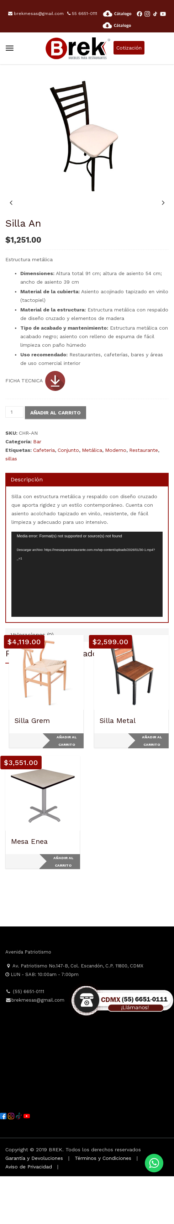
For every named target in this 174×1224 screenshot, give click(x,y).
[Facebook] (4, 1163)
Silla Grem (32, 768)
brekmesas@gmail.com (36, 13)
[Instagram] (12, 1163)
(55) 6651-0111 (24, 1039)
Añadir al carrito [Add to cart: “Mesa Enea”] (63, 909)
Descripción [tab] (27, 527)
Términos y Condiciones (103, 1206)
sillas (11, 506)
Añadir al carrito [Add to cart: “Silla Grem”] (67, 788)
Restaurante (143, 498)
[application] (87, 622)
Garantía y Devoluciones (34, 1206)
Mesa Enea (29, 889)
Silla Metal (118, 768)
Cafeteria (44, 498)
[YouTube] (26, 1163)
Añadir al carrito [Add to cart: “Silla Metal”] (152, 788)
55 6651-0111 (82, 13)
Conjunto (68, 498)
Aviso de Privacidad (28, 1214)
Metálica (92, 498)
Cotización (129, 48)
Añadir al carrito (55, 460)
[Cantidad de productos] (14, 459)
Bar (37, 489)
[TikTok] (19, 1163)
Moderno (115, 498)
